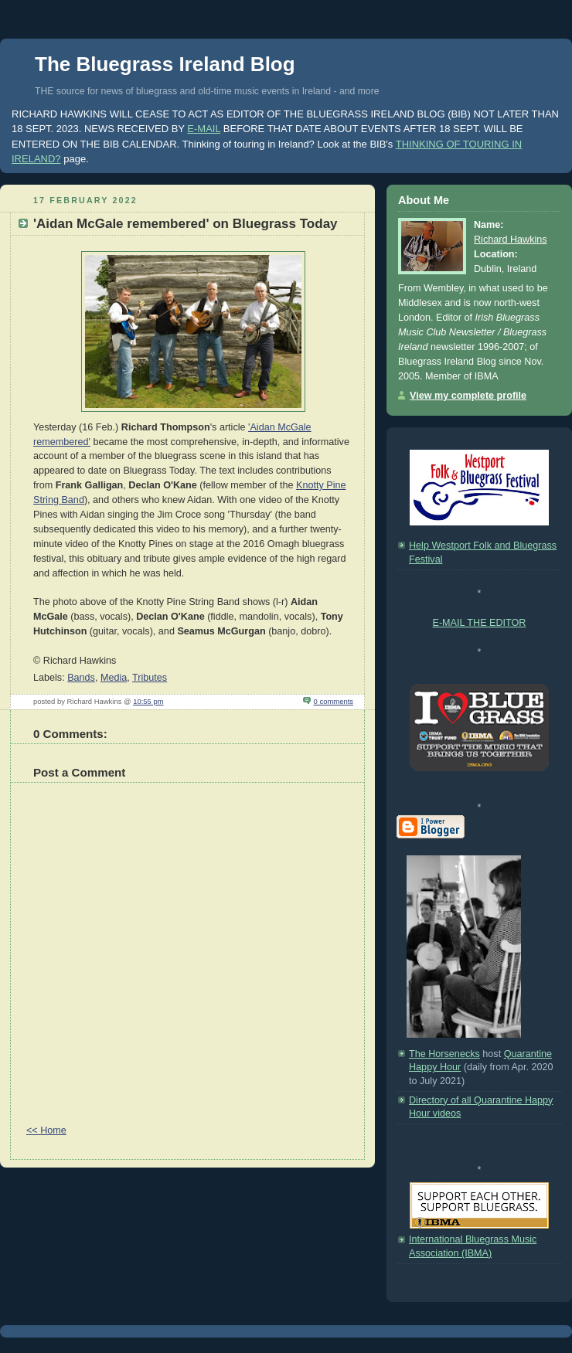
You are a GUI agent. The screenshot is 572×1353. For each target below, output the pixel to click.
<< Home (46, 1130)
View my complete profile (468, 395)
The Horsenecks (444, 1054)
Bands (81, 677)
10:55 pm (148, 701)
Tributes (149, 677)
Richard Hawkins (510, 239)
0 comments (333, 701)
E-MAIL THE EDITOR (479, 622)
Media (113, 677)
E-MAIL (203, 128)
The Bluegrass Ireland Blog (165, 64)
